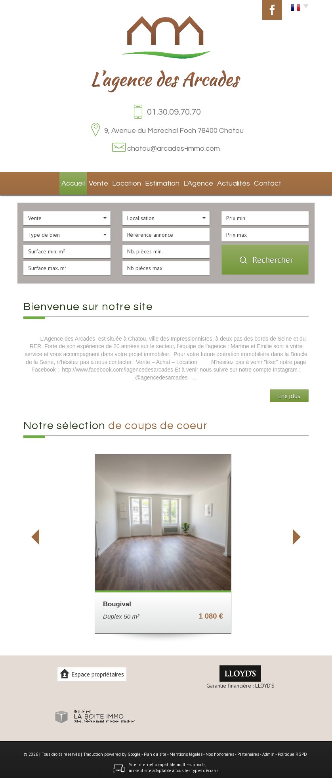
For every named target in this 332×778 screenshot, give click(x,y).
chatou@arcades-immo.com (173, 148)
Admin (268, 752)
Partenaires (248, 752)
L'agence (194, 182)
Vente (96, 182)
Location (124, 182)
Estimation (158, 182)
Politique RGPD (292, 752)
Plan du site (155, 752)
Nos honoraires (220, 752)
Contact (261, 182)
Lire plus (289, 393)
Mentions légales (186, 752)
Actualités (229, 182)
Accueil (69, 182)
